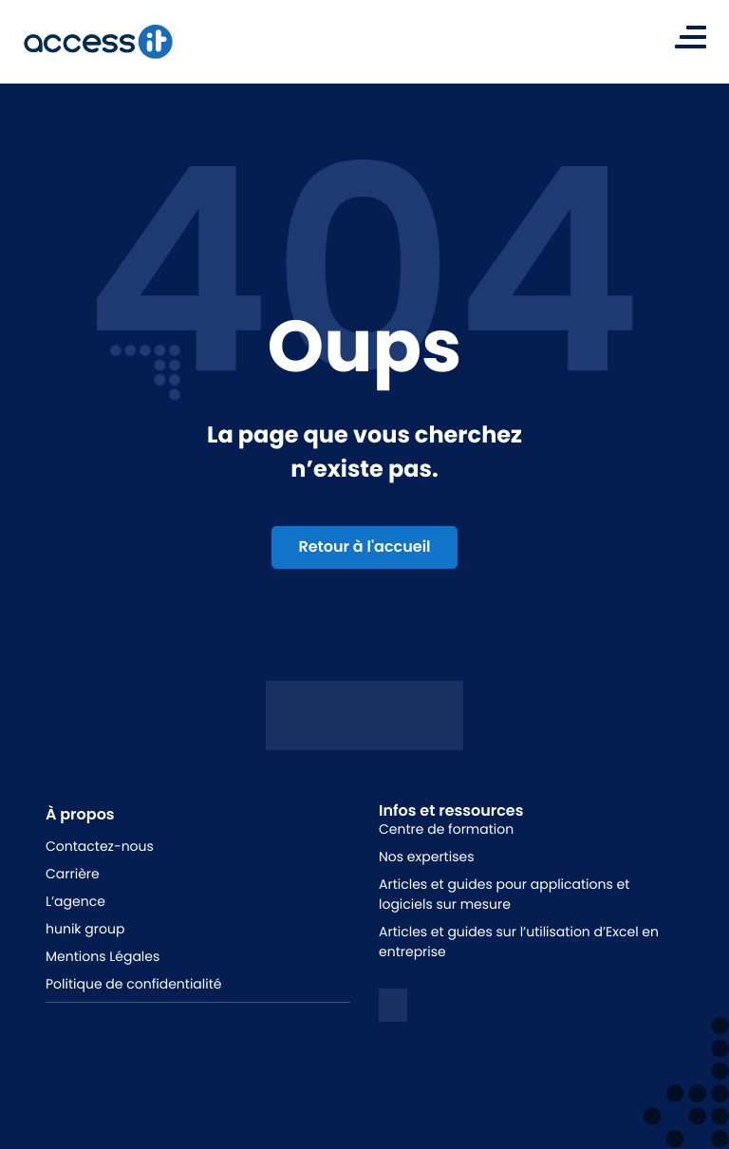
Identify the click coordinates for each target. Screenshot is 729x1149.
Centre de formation (446, 828)
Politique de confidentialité (133, 983)
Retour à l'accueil (364, 546)
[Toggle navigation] (690, 37)
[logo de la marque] (98, 42)
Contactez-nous (100, 846)
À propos (80, 814)
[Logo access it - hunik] (364, 735)
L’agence (75, 901)
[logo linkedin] (393, 1005)
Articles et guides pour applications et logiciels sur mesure (504, 894)
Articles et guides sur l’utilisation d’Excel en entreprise (519, 941)
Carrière (73, 873)
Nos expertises (426, 856)
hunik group (85, 928)
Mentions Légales (102, 956)
